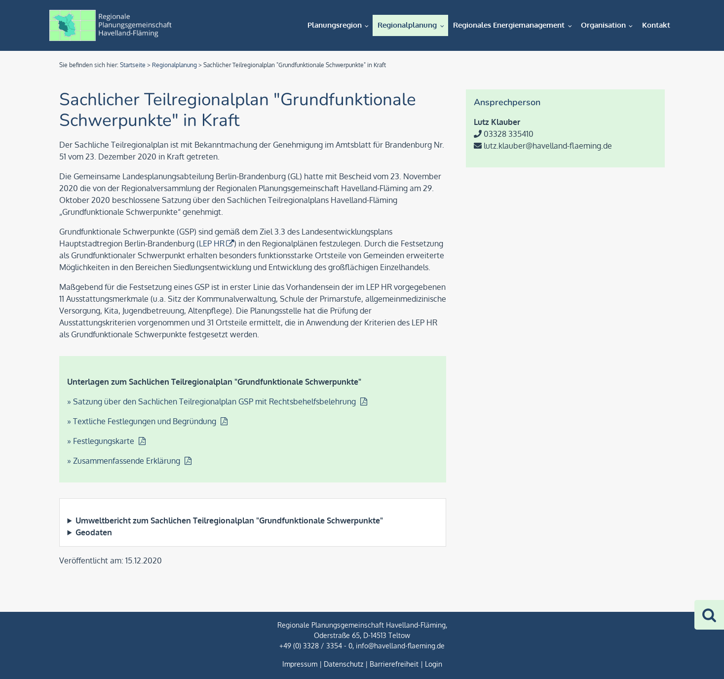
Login (433, 664)
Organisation (603, 25)
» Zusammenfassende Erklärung (124, 461)
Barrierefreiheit (394, 664)
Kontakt (656, 25)
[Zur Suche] (709, 615)
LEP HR (212, 243)
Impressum (299, 664)
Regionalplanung (407, 25)
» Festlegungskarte (101, 441)
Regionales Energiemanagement (509, 25)
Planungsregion (334, 25)
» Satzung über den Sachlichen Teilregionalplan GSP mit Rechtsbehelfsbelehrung (212, 401)
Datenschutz (343, 664)
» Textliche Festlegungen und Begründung (142, 421)
